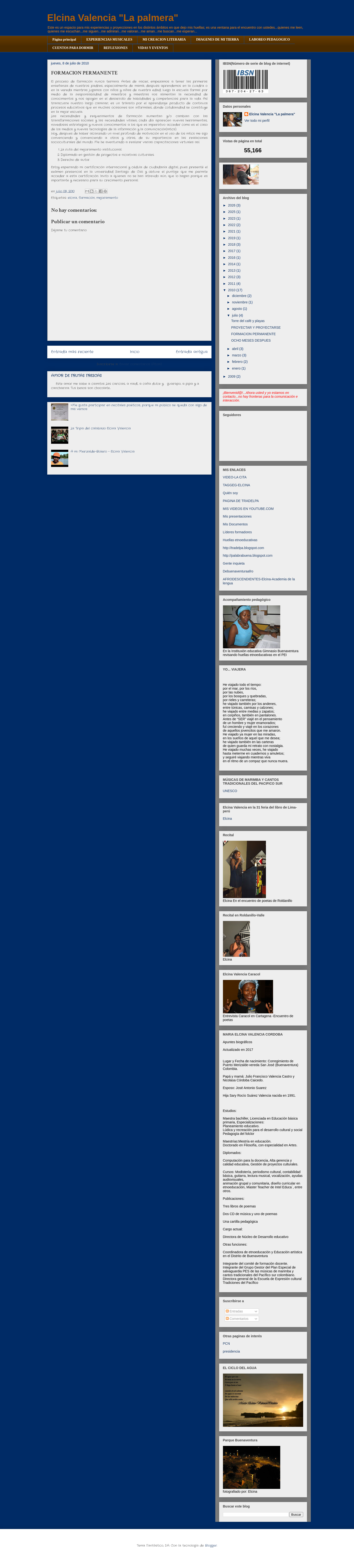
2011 (232, 284)
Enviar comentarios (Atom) (140, 364)
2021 (232, 231)
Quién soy (230, 493)
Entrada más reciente (72, 351)
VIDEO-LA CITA (235, 477)
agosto (237, 309)
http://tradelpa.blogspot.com (243, 548)
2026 (232, 205)
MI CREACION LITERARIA (164, 39)
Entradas (234, 1311)
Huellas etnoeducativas (240, 540)
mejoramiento (107, 198)
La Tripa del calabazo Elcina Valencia (101, 428)
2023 (232, 218)
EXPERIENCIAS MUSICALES (109, 39)
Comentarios (237, 1319)
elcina (72, 198)
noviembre (240, 302)
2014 (232, 264)
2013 (232, 270)
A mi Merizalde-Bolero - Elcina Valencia (103, 451)
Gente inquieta (234, 563)
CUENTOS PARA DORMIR (73, 48)
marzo (237, 355)
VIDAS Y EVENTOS (153, 48)
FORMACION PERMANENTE (253, 334)
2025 (232, 212)
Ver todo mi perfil (256, 120)
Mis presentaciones (237, 516)
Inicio (134, 351)
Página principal (64, 39)
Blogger (211, 1545)
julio (235, 315)
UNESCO (230, 791)
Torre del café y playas (247, 321)
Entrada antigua (192, 351)
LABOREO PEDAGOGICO (269, 39)
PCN (226, 1343)
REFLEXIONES (115, 48)
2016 (232, 257)
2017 (232, 251)
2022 (232, 225)
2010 (232, 290)
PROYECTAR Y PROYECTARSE (255, 327)
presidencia (231, 1351)
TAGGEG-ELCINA (236, 485)
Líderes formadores (237, 532)
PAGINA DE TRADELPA (241, 501)
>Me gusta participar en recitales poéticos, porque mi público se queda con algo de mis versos (139, 407)
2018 (232, 244)
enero (237, 368)
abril (235, 349)
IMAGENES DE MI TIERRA (217, 39)
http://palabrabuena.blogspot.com (248, 555)
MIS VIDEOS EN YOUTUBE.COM (248, 509)
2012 (232, 277)
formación (87, 198)
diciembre (240, 296)
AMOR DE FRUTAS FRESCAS (76, 375)
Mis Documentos (235, 524)
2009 (232, 376)
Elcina (227, 818)
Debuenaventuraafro (238, 571)
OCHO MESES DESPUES (251, 340)
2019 (232, 238)
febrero (237, 362)
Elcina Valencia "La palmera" (112, 17)
